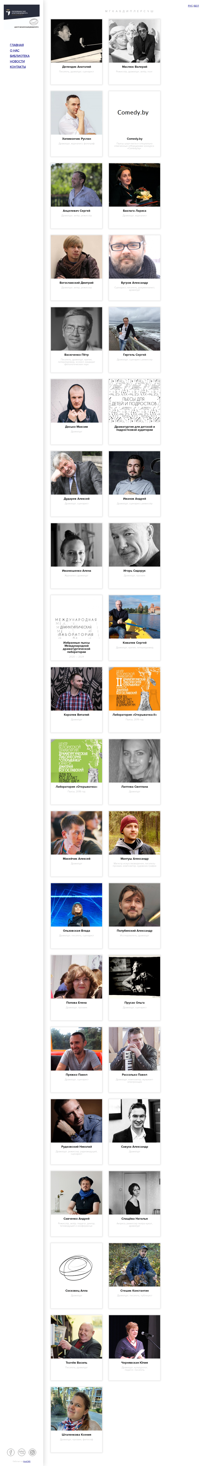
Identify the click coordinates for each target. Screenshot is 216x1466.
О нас (14, 50)
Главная (17, 45)
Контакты (18, 67)
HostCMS (27, 1461)
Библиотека (20, 56)
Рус (190, 5)
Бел (196, 5)
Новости (17, 61)
